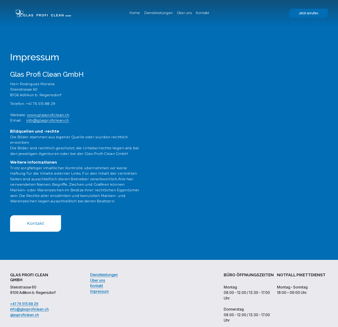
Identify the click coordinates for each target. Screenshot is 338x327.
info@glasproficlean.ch (29, 310)
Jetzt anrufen (308, 13)
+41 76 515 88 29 (24, 304)
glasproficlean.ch (24, 315)
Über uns (184, 13)
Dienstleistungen (158, 13)
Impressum (99, 292)
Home (134, 13)
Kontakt (202, 13)
